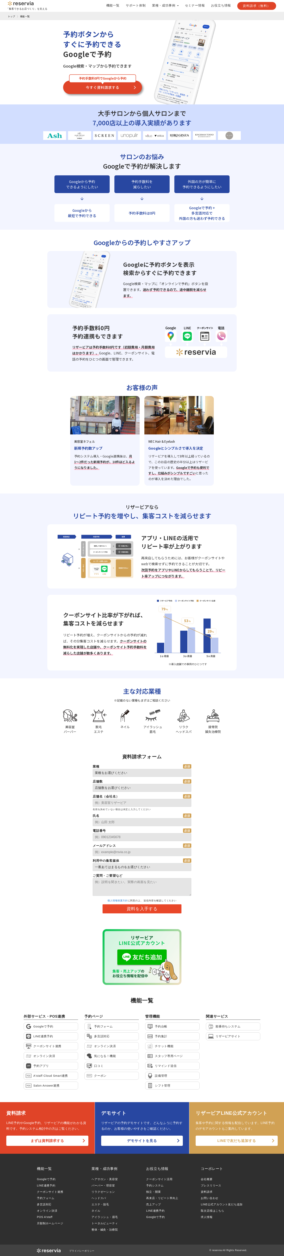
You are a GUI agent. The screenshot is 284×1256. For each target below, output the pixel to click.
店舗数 (98, 781)
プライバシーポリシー (81, 1250)
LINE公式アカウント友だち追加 (222, 1204)
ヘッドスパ (99, 1198)
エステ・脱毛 (100, 1204)
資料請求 (206, 1191)
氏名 (96, 815)
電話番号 (99, 830)
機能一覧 (113, 5)
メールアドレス (104, 845)
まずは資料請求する (47, 1141)
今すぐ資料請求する (102, 87)
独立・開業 (153, 1191)
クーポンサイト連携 (50, 1191)
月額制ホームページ (50, 1223)
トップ (11, 16)
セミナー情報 (195, 5)
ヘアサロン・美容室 (105, 1179)
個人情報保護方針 (117, 900)
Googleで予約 (46, 1179)
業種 (96, 766)
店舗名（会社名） (106, 796)
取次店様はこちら (212, 1210)
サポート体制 (136, 5)
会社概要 (206, 1179)
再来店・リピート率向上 (162, 1198)
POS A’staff (44, 1217)
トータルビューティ (105, 1223)
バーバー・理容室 (103, 1185)
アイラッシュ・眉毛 (105, 1217)
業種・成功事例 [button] (165, 5)
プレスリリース (211, 1185)
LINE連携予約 (46, 1185)
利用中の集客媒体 (106, 860)
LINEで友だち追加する (236, 1141)
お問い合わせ (209, 1198)
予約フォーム (45, 1198)
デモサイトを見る (142, 1141)
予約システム (155, 1185)
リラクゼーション (103, 1191)
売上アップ (153, 1204)
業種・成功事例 (105, 1169)
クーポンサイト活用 (159, 1179)
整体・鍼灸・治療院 (105, 1229)
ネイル (96, 1210)
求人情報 (206, 1217)
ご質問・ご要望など (107, 875)
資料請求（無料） (257, 5)
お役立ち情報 (221, 5)
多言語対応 (44, 1204)
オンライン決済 (47, 1210)
